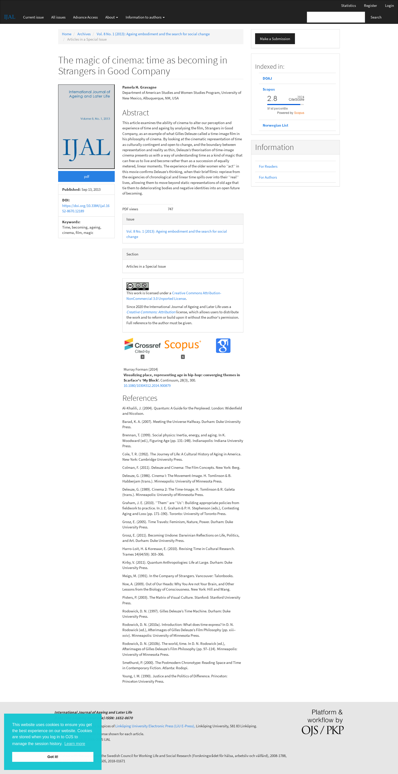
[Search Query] (336, 17)
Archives (84, 33)
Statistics (348, 5)
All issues (58, 17)
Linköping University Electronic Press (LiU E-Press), (155, 726)
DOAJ (267, 78)
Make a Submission (275, 38)
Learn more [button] (74, 744)
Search (376, 17)
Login (389, 5)
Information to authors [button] (145, 17)
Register (370, 5)
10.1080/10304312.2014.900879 (147, 385)
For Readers (268, 166)
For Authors (268, 177)
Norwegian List (275, 125)
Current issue (33, 17)
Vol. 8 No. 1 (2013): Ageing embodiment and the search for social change (153, 33)
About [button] (111, 17)
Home (66, 33)
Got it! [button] (52, 757)
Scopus (269, 89)
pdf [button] (86, 176)
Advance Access (85, 17)
